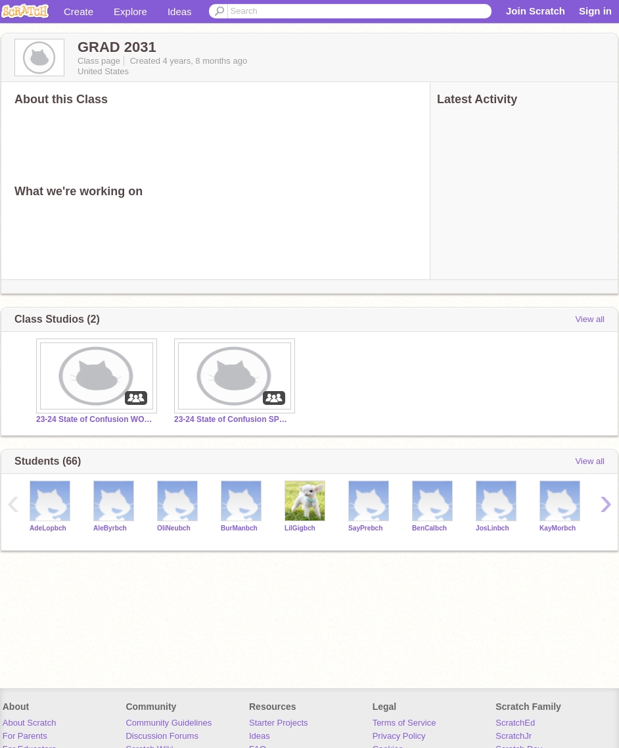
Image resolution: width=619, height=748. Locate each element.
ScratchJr (513, 736)
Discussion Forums (162, 736)
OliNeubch (174, 528)
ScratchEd (515, 723)
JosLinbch (492, 528)
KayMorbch (557, 528)
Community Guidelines (169, 723)
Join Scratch (535, 10)
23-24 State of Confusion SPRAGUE (233, 419)
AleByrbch (110, 528)
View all (590, 319)
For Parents (25, 736)
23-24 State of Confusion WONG (95, 419)
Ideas (180, 11)
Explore (130, 11)
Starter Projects (278, 723)
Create (78, 11)
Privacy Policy (399, 736)
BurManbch (239, 528)
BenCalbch (429, 528)
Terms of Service (404, 723)
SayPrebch (365, 528)
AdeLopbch (48, 528)
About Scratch (30, 723)
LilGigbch (300, 528)
